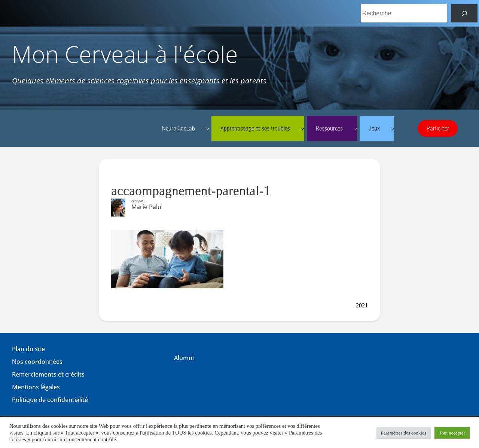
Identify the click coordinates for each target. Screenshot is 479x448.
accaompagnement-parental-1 (191, 190)
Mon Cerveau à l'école (125, 54)
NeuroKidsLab (178, 128)
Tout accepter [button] (452, 433)
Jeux (374, 128)
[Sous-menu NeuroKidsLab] (207, 129)
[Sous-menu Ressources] (355, 129)
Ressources (329, 128)
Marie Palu (146, 207)
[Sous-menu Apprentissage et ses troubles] (302, 129)
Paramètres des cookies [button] (403, 433)
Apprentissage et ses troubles (255, 128)
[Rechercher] (464, 13)
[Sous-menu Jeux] (392, 129)
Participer (438, 128)
